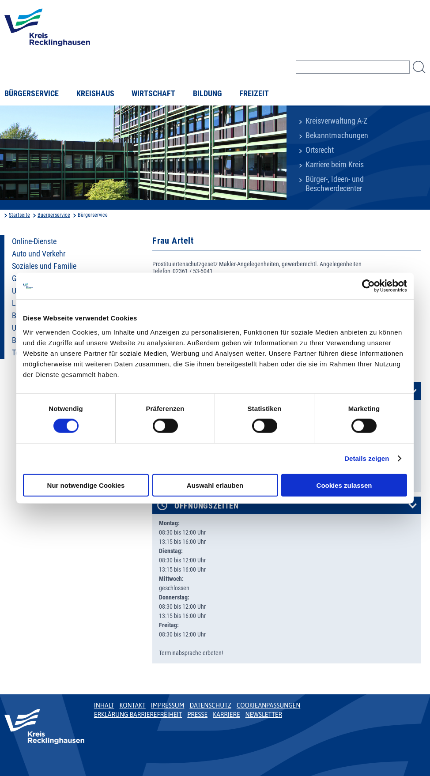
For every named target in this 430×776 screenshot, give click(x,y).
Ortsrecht (320, 150)
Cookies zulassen (344, 485)
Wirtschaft (153, 93)
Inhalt (104, 705)
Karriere (226, 714)
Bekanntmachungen (337, 135)
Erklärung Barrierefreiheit (138, 714)
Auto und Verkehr (38, 253)
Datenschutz (210, 705)
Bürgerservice (31, 93)
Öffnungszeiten (206, 505)
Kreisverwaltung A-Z (336, 121)
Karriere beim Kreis (335, 164)
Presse (197, 714)
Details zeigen (366, 458)
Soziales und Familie (44, 266)
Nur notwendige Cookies (86, 485)
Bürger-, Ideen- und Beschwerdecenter (335, 184)
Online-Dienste (34, 241)
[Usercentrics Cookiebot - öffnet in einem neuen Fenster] (368, 286)
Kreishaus (95, 93)
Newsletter (263, 714)
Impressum (168, 705)
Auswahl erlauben (215, 485)
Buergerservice (54, 215)
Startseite (19, 215)
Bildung (207, 93)
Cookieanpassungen (268, 705)
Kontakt (133, 705)
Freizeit (254, 93)
